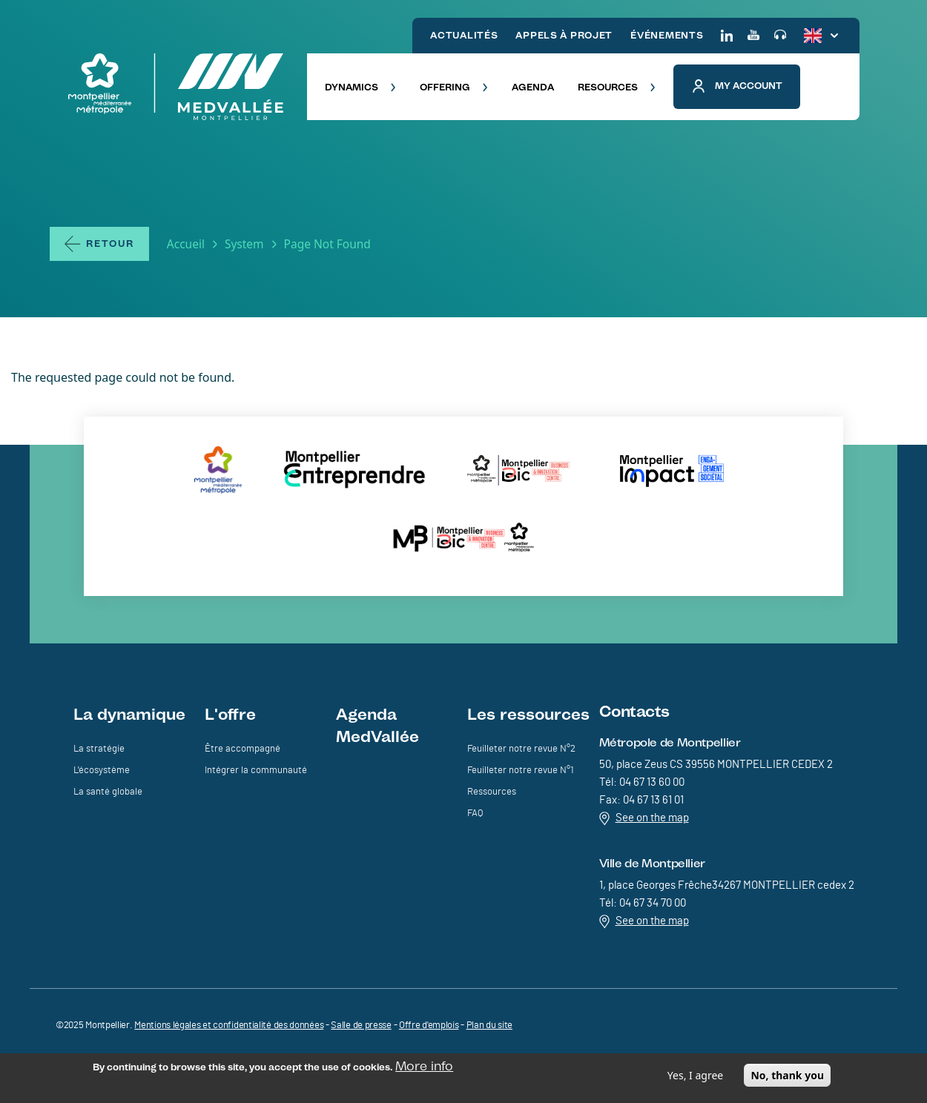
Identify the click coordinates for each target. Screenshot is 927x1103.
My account (736, 86)
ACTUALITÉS (464, 35)
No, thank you (787, 1078)
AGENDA (533, 87)
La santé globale (107, 792)
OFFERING (454, 87)
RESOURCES (617, 87)
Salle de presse (361, 1025)
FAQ (475, 813)
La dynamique (129, 713)
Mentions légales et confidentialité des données (228, 1025)
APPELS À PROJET (564, 35)
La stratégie (99, 749)
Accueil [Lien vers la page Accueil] (186, 244)
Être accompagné (242, 749)
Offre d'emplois (429, 1025)
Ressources (491, 792)
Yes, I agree (695, 1078)
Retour (110, 243)
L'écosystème (101, 770)
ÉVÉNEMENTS (666, 35)
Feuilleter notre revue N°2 (521, 749)
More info (424, 1068)
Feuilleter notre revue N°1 (520, 770)
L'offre (230, 713)
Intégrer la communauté (256, 770)
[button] (830, 86)
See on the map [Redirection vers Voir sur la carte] (644, 818)
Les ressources (528, 713)
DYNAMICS (360, 87)
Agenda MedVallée (377, 725)
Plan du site (489, 1025)
